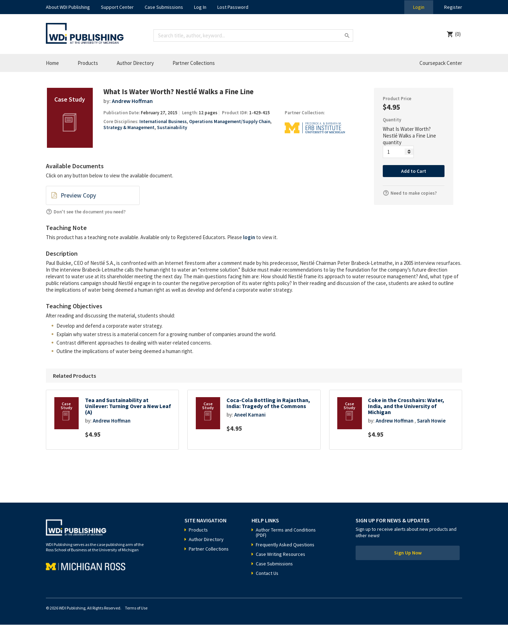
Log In (200, 7)
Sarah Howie (432, 421)
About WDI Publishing (68, 7)
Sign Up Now (408, 553)
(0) (458, 34)
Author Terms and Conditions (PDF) (286, 533)
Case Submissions (164, 7)
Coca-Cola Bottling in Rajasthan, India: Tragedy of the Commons (268, 403)
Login (418, 7)
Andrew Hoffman (132, 100)
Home (52, 63)
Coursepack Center (440, 63)
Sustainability (172, 128)
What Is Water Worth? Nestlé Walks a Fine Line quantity (409, 136)
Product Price (397, 99)
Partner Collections (194, 63)
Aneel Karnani (250, 414)
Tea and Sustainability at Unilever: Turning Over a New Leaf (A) (128, 406)
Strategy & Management (129, 128)
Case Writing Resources (281, 554)
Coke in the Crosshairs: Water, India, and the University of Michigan (406, 406)
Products (88, 63)
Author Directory (135, 63)
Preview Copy (78, 196)
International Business (163, 122)
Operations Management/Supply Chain (229, 122)
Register (453, 7)
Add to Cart (413, 171)
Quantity (392, 120)
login (249, 237)
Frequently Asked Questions (286, 545)
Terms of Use (136, 608)
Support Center (117, 7)
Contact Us (267, 573)
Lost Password (232, 7)
